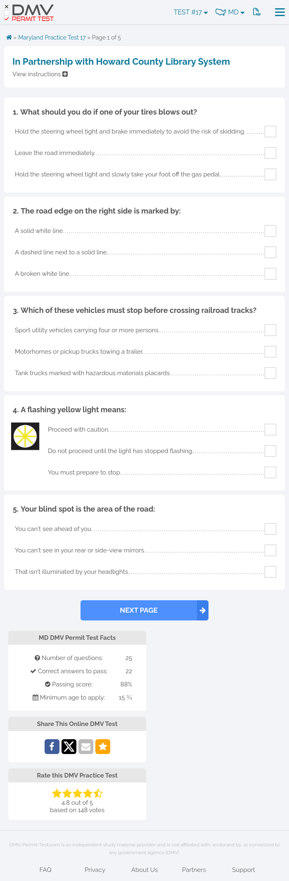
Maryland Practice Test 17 (51, 37)
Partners (194, 870)
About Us (144, 870)
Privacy (95, 870)
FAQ (46, 870)
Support (243, 870)
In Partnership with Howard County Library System (121, 61)
